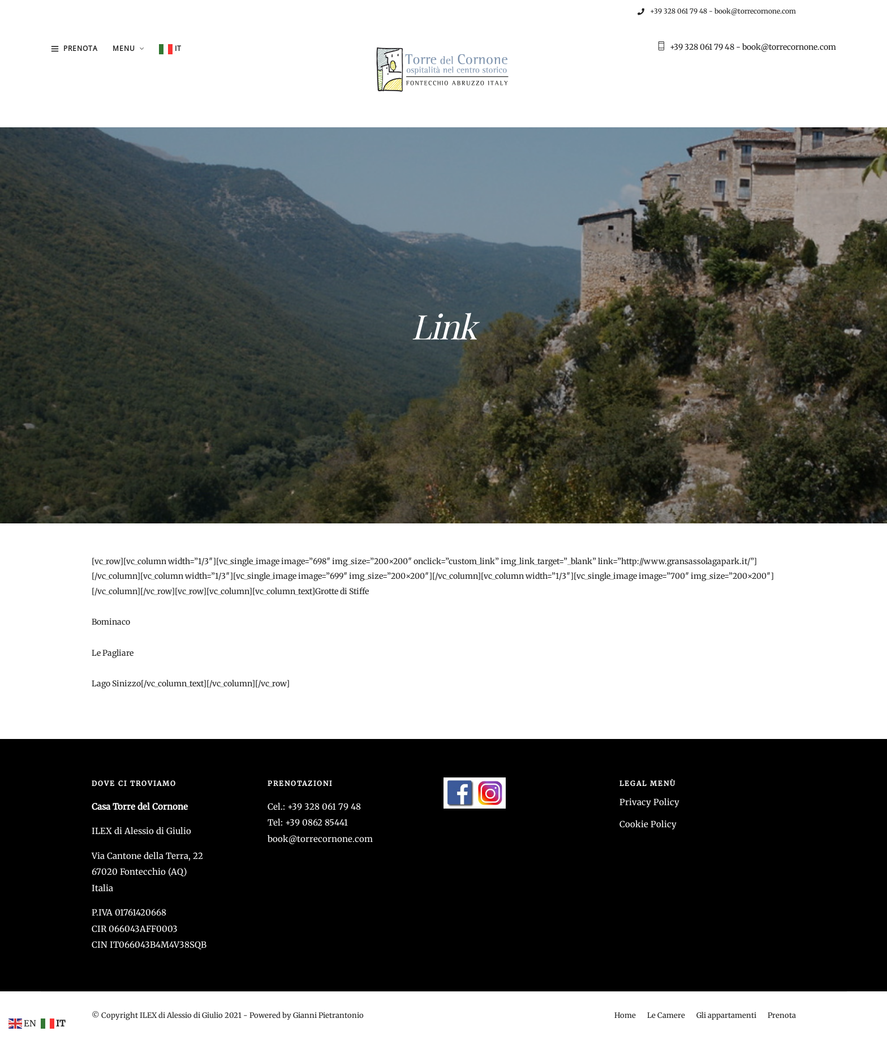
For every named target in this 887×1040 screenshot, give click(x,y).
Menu (124, 48)
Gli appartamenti (726, 1015)
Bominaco (111, 622)
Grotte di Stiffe (342, 591)
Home (625, 1015)
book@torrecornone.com (320, 838)
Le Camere (666, 1015)
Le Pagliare (113, 653)
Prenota (80, 48)
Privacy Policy (649, 802)
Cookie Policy (648, 824)
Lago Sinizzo (116, 683)
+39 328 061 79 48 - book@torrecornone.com (717, 11)
